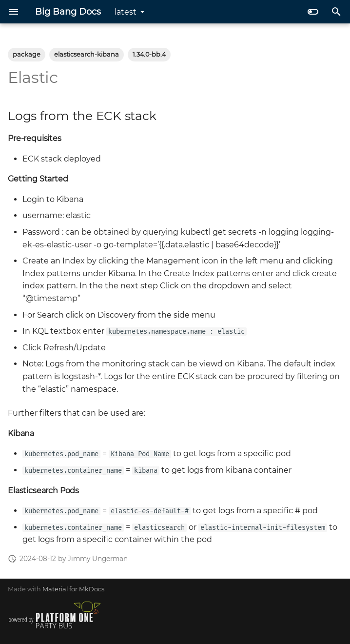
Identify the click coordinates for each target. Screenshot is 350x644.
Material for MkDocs (73, 589)
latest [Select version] (125, 12)
